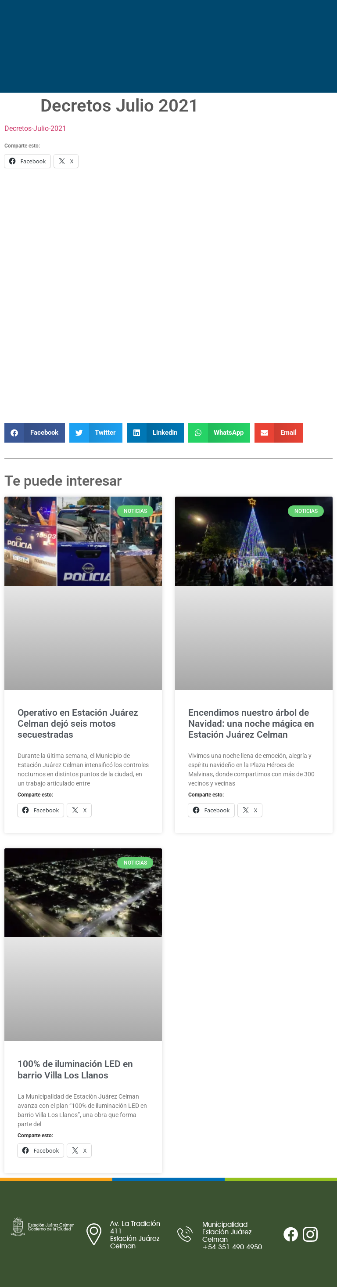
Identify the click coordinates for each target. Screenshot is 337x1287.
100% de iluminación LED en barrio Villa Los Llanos (75, 1069)
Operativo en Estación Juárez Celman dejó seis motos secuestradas (78, 723)
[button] (34, 433)
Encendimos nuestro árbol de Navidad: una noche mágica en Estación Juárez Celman (251, 723)
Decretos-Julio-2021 (35, 128)
